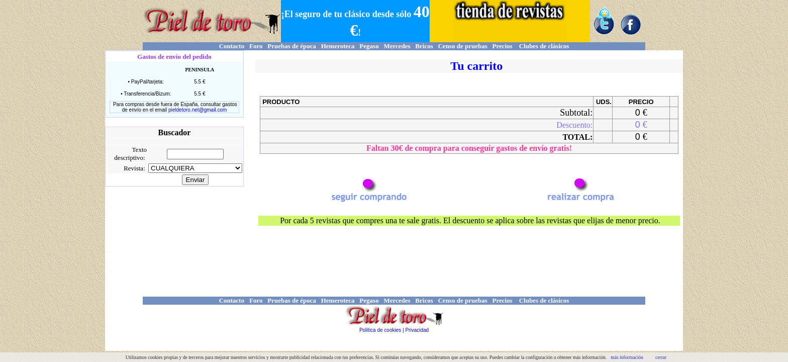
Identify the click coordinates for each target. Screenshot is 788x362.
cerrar (660, 357)
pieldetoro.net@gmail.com (197, 110)
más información (627, 357)
